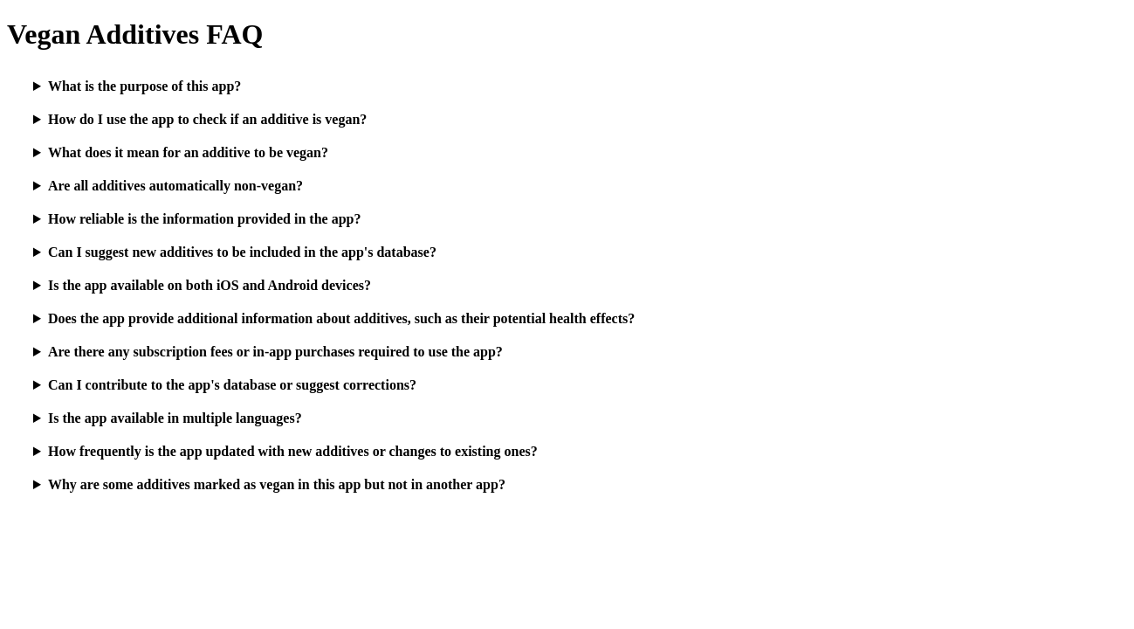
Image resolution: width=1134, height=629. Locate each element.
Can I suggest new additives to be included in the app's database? (242, 252)
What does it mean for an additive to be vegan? (188, 152)
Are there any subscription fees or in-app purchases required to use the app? (275, 351)
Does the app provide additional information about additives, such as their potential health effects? (341, 318)
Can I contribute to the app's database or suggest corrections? (232, 384)
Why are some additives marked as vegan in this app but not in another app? (276, 484)
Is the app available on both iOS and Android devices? (209, 285)
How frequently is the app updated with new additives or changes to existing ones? (293, 451)
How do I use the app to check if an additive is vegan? (207, 119)
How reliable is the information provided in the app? (204, 218)
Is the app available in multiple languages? (175, 418)
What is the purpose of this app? (144, 86)
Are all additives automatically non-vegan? (175, 185)
